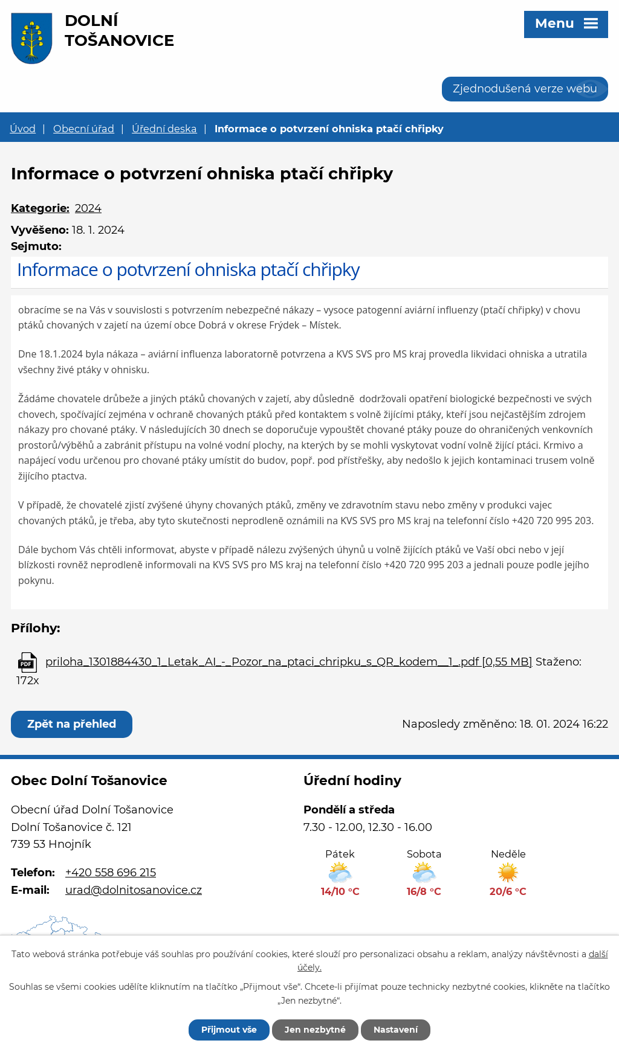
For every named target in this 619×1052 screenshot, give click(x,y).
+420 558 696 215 (110, 872)
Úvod (23, 129)
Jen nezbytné (315, 1029)
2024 (88, 208)
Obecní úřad (83, 129)
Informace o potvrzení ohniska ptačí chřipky (188, 269)
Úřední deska (164, 129)
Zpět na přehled (71, 724)
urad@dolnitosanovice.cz (133, 890)
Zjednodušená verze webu (525, 88)
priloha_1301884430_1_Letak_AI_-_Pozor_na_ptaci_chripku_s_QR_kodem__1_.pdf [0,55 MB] (289, 662)
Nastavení (396, 1029)
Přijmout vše (229, 1029)
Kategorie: (40, 208)
